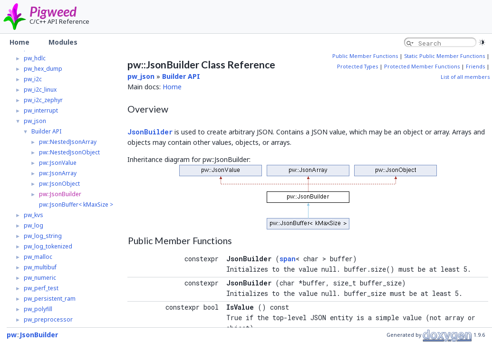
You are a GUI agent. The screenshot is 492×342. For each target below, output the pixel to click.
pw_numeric (40, 278)
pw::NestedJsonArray (67, 142)
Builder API (46, 131)
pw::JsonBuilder (60, 194)
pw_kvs (33, 215)
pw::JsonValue (58, 163)
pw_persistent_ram (50, 298)
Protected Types (357, 66)
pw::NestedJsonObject (69, 152)
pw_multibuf (40, 267)
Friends (475, 66)
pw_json (35, 121)
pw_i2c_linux (40, 90)
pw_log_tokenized (48, 246)
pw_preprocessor (48, 319)
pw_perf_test (41, 288)
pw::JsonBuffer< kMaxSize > (76, 204)
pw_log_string (43, 236)
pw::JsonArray (58, 173)
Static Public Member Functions (444, 56)
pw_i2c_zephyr (43, 100)
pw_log (33, 225)
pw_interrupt (41, 110)
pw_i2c (33, 79)
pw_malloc (38, 257)
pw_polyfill (38, 309)
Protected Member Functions (422, 66)
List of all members (465, 77)
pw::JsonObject (59, 184)
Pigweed (53, 11)
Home (172, 86)
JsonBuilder (150, 131)
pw (12, 334)
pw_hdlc (35, 58)
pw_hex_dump (43, 69)
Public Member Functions (365, 56)
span (288, 258)
